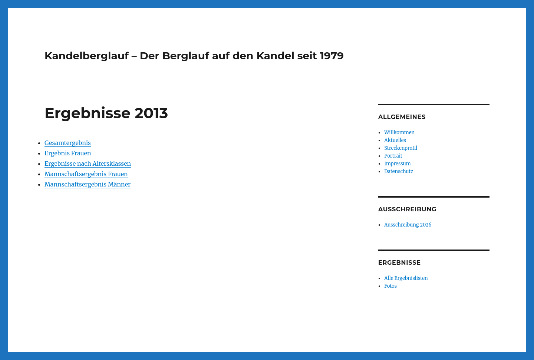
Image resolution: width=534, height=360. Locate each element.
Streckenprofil (400, 148)
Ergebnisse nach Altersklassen (87, 163)
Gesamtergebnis (67, 142)
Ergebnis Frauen (67, 153)
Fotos (390, 286)
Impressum (397, 164)
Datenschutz (398, 171)
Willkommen (399, 132)
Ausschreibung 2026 (407, 225)
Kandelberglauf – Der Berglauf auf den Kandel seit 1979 (194, 55)
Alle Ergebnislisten (406, 278)
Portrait (393, 156)
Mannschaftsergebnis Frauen (86, 174)
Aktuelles (395, 140)
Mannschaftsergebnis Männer (87, 184)
